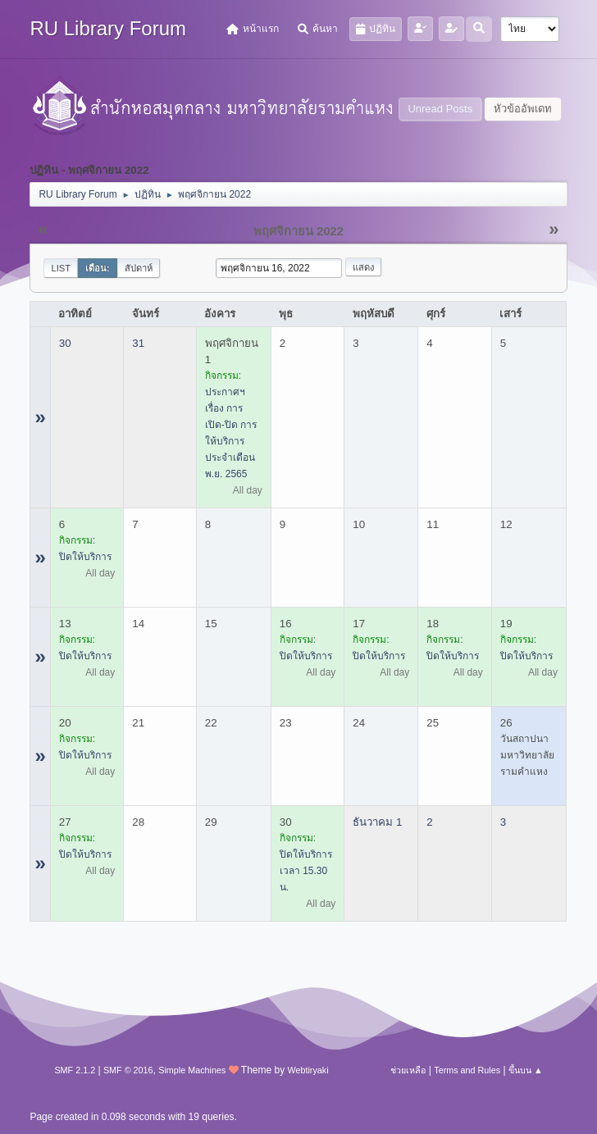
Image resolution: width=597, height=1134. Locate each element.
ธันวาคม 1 (377, 822)
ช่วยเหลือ (408, 1070)
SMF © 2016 (128, 1070)
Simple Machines (192, 1070)
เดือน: (97, 268)
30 (65, 343)
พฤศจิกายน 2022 (298, 231)
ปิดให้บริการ (85, 556)
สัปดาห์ (139, 268)
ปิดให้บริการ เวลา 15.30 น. (306, 871)
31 (138, 343)
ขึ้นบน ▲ (525, 1070)
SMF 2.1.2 (74, 1070)
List (61, 268)
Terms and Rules (467, 1070)
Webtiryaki (307, 1070)
